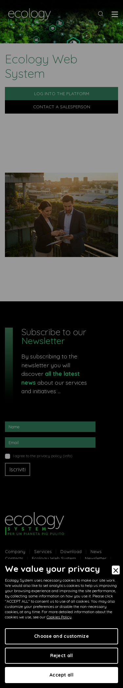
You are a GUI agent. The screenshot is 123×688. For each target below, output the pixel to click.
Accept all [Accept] (61, 675)
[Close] (116, 570)
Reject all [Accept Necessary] (61, 655)
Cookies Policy (59, 616)
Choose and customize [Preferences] (61, 636)
